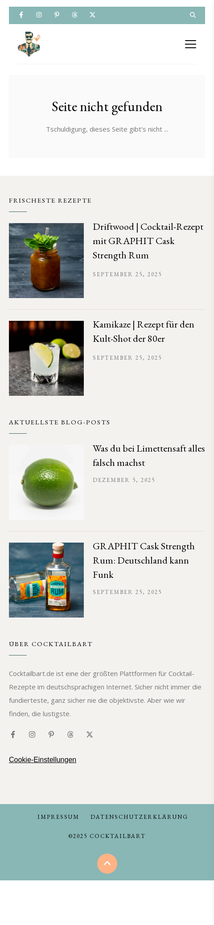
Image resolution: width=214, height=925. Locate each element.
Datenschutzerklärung (139, 817)
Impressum (58, 817)
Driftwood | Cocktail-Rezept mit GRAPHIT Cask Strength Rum (148, 240)
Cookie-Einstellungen (42, 759)
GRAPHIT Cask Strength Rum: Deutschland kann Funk (144, 560)
